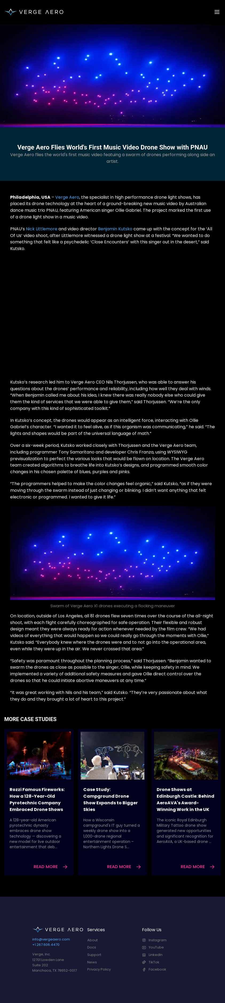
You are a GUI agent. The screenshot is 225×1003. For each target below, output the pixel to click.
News (92, 962)
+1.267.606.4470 (46, 944)
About (92, 940)
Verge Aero (67, 197)
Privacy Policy (99, 969)
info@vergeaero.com (51, 939)
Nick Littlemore (41, 229)
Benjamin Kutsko (115, 229)
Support (94, 954)
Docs (91, 947)
